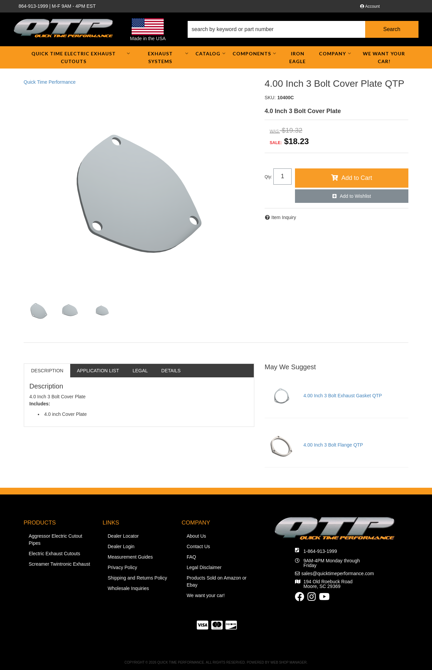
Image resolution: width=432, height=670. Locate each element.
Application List (98, 370)
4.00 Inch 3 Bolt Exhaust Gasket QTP (342, 395)
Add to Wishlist (355, 196)
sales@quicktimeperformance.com (337, 573)
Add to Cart (356, 178)
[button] (303, 29)
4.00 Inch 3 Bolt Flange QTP (333, 445)
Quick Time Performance (50, 82)
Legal (140, 370)
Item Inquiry (283, 217)
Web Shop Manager (288, 662)
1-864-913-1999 (320, 551)
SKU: (270, 97)
